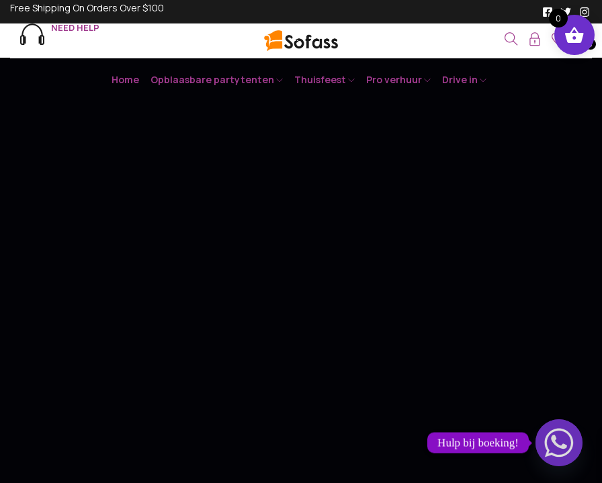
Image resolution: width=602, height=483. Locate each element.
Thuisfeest (324, 79)
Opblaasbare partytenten (216, 79)
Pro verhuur (398, 79)
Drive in (464, 79)
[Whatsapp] (559, 442)
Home (125, 79)
